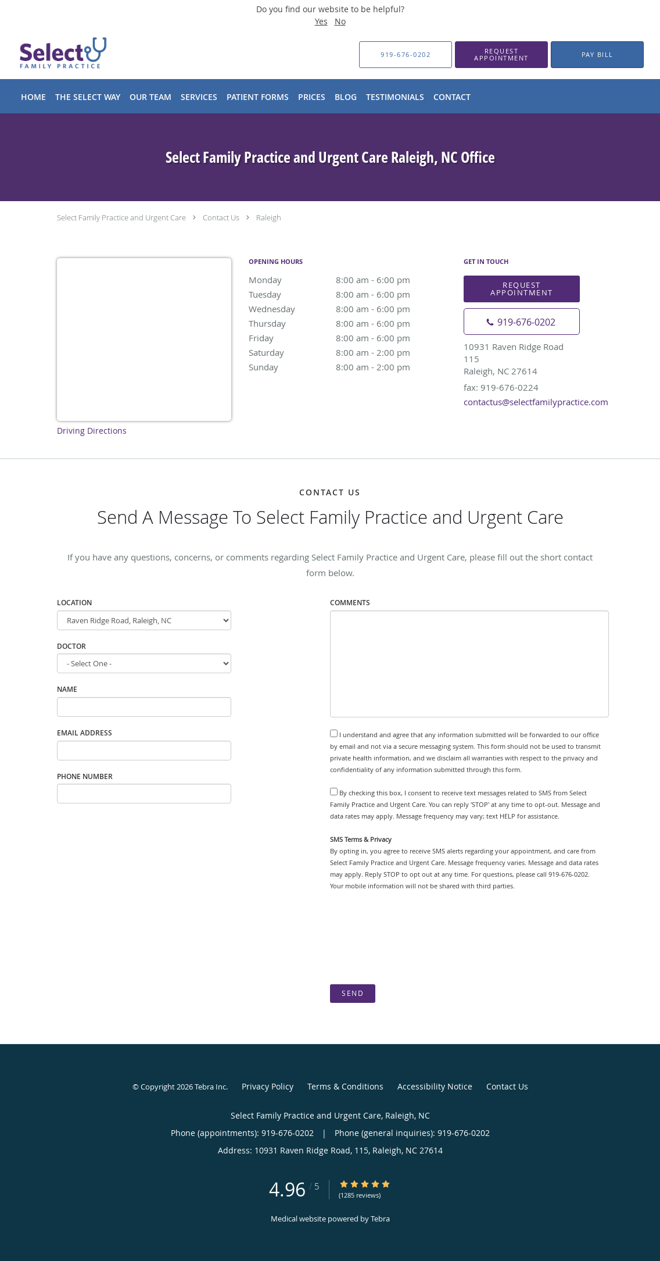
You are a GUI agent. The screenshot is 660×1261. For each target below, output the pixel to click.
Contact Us (221, 217)
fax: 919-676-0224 (501, 387)
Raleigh (268, 217)
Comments (350, 603)
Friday (350, 338)
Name (67, 689)
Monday (350, 279)
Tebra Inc (210, 1086)
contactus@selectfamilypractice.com (536, 402)
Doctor (71, 646)
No (340, 21)
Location (74, 603)
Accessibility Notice (434, 1086)
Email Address (84, 733)
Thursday (350, 323)
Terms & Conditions (345, 1086)
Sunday (350, 367)
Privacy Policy (267, 1086)
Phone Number (85, 776)
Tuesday (350, 294)
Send (353, 993)
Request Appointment (521, 289)
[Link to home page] (44, 54)
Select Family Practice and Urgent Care (121, 217)
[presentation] (418, 937)
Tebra (380, 1218)
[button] (501, 54)
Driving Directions (92, 430)
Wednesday (350, 309)
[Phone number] (522, 321)
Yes (321, 21)
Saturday (350, 352)
